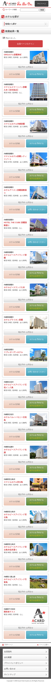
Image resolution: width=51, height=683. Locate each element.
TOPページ (8, 645)
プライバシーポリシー (13, 663)
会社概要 (8, 657)
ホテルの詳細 (14, 74)
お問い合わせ (10, 669)
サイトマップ (10, 674)
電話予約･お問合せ (25, 67)
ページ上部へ (44, 645)
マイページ (41, 4)
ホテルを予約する (37, 74)
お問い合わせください (36, 209)
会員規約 (8, 651)
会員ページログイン (25, 44)
